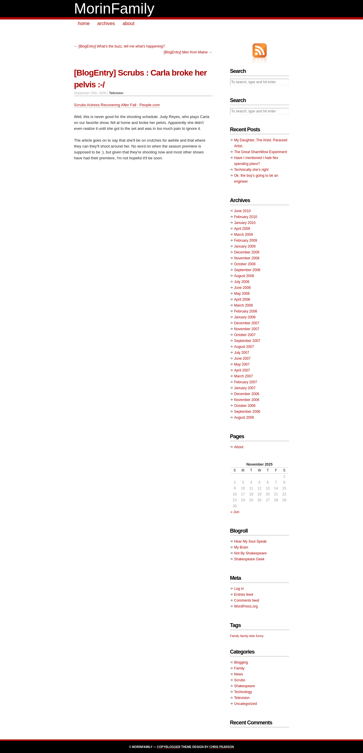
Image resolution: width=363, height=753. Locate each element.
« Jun (235, 512)
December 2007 (246, 323)
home (84, 23)
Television (116, 93)
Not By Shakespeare (250, 553)
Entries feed (243, 594)
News (238, 674)
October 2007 (245, 335)
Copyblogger (168, 747)
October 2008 (245, 264)
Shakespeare (244, 686)
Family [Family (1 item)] (234, 636)
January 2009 (245, 246)
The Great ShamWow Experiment (260, 152)
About (238, 447)
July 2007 (241, 353)
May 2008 (242, 294)
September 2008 (247, 270)
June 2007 (242, 358)
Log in (239, 589)
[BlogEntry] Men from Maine (186, 52)
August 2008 (244, 276)
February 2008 (245, 311)
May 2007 (242, 364)
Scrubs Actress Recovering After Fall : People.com (117, 105)
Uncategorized (245, 704)
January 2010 (245, 223)
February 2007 (245, 382)
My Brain (241, 547)
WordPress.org (246, 606)
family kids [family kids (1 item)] (247, 636)
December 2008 (246, 252)
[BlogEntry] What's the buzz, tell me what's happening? (122, 46)
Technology (243, 692)
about (128, 23)
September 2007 (247, 341)
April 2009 (242, 229)
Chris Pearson (221, 747)
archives (106, 23)
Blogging (241, 662)
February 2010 (245, 217)
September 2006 (247, 412)
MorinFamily (114, 8)
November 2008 (246, 258)
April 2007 (242, 370)
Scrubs (239, 680)
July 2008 (241, 282)
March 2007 (243, 376)
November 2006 (246, 400)
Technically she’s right (251, 170)
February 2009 (245, 240)
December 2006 (246, 394)
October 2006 (245, 406)
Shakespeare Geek (249, 559)
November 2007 (246, 329)
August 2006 (244, 417)
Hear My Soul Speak (250, 541)
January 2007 (245, 388)
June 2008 (242, 288)
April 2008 (242, 299)
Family (239, 668)
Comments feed (246, 600)
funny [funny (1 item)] (259, 636)
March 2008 (243, 305)
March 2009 (243, 235)
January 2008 (245, 317)
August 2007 (244, 347)
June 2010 (242, 211)
